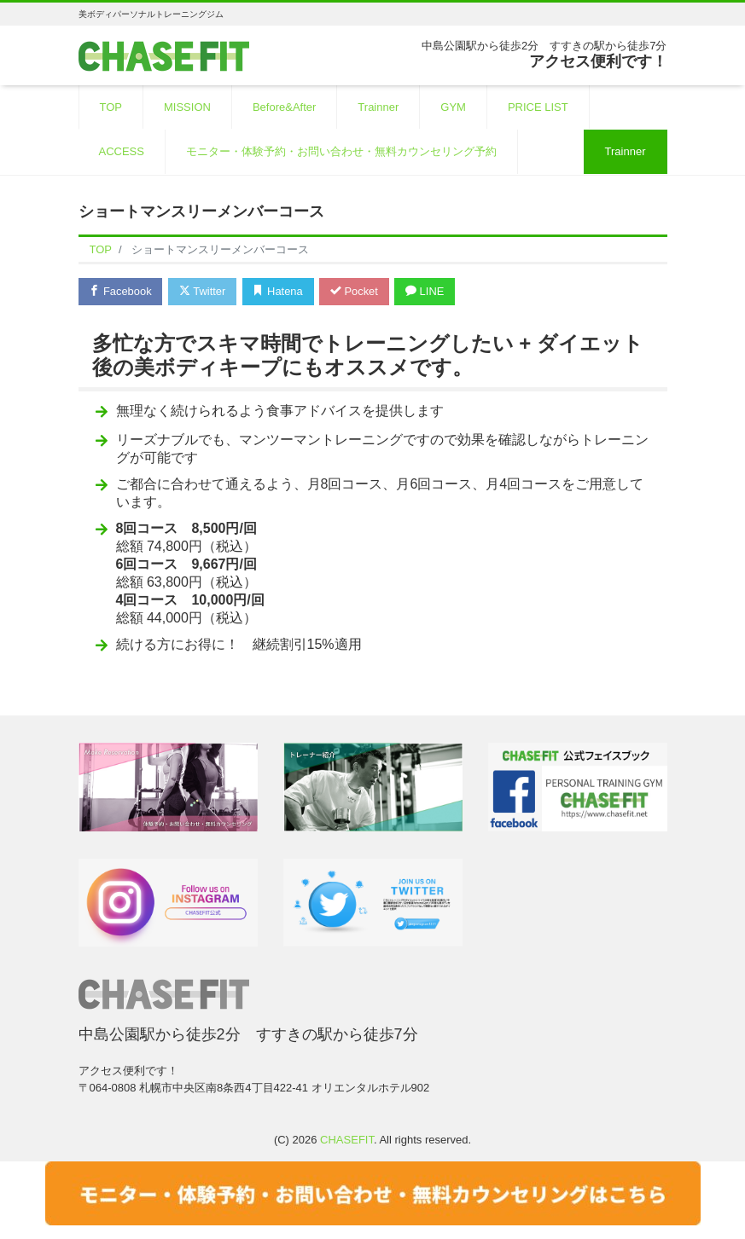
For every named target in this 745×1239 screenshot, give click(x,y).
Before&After (284, 107)
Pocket (356, 291)
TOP (111, 107)
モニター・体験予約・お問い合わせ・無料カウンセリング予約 (341, 151)
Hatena (279, 291)
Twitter (203, 291)
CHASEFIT (347, 1139)
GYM (453, 107)
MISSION (187, 107)
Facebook (121, 291)
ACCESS (121, 151)
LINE (427, 291)
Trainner (378, 107)
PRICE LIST (538, 107)
